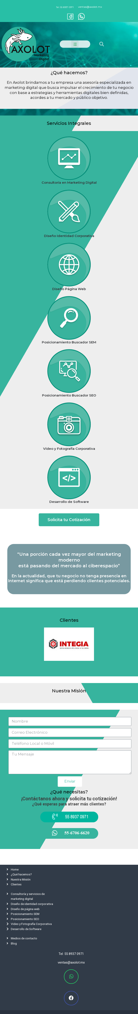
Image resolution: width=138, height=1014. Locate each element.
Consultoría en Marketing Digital (69, 182)
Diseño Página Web (69, 289)
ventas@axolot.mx (90, 6)
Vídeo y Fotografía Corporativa (69, 448)
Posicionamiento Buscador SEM (69, 342)
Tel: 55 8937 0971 (65, 7)
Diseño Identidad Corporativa (69, 236)
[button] (69, 519)
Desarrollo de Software (69, 502)
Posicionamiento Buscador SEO (69, 395)
